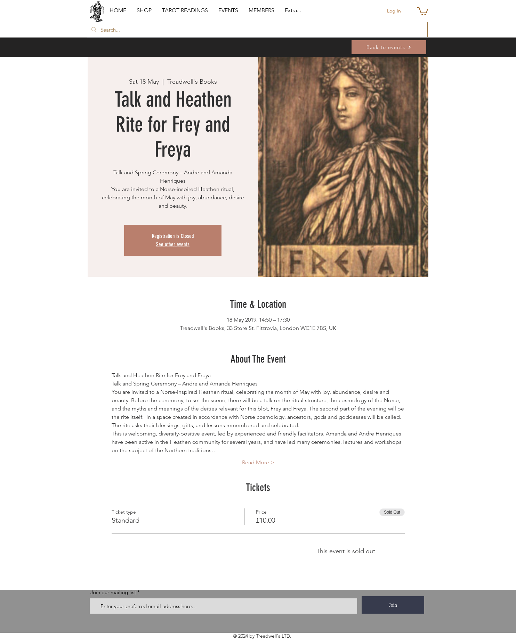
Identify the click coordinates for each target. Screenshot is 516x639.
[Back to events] (389, 47)
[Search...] (256, 29)
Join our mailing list (113, 592)
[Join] (393, 605)
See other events (173, 244)
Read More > (258, 462)
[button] (144, 10)
